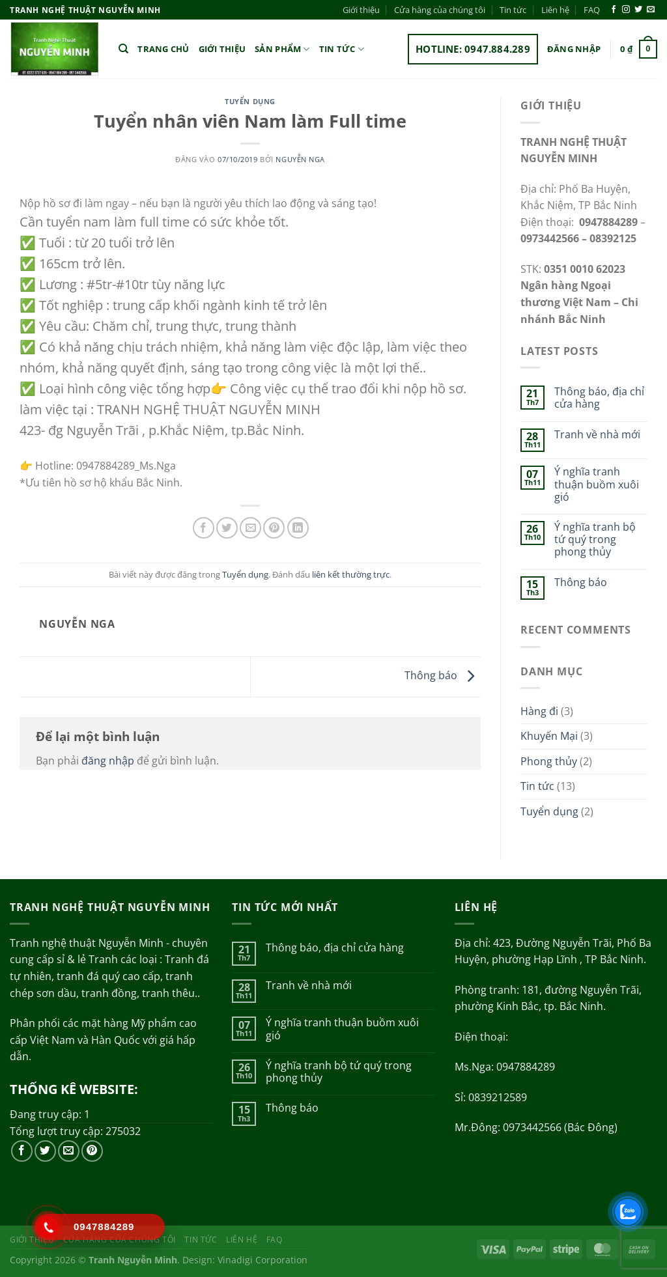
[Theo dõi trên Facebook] (613, 9)
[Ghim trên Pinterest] (274, 528)
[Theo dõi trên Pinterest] (92, 1151)
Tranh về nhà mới (597, 434)
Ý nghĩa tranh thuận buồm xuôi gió (596, 484)
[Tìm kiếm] (123, 48)
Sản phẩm (282, 49)
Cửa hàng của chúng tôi (439, 10)
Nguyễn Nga (300, 159)
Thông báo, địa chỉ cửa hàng (599, 398)
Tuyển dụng (250, 101)
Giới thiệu (361, 10)
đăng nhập (107, 760)
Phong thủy (548, 761)
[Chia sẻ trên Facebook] (203, 528)
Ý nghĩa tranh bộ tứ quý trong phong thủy (595, 540)
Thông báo (442, 676)
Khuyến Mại (549, 736)
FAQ (592, 10)
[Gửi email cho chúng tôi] (651, 9)
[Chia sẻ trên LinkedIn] (298, 528)
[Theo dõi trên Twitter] (638, 9)
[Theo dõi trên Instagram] (626, 9)
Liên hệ (555, 10)
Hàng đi (539, 711)
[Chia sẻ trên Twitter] (227, 528)
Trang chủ (163, 49)
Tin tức (513, 10)
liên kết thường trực (351, 574)
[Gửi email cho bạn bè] (250, 528)
